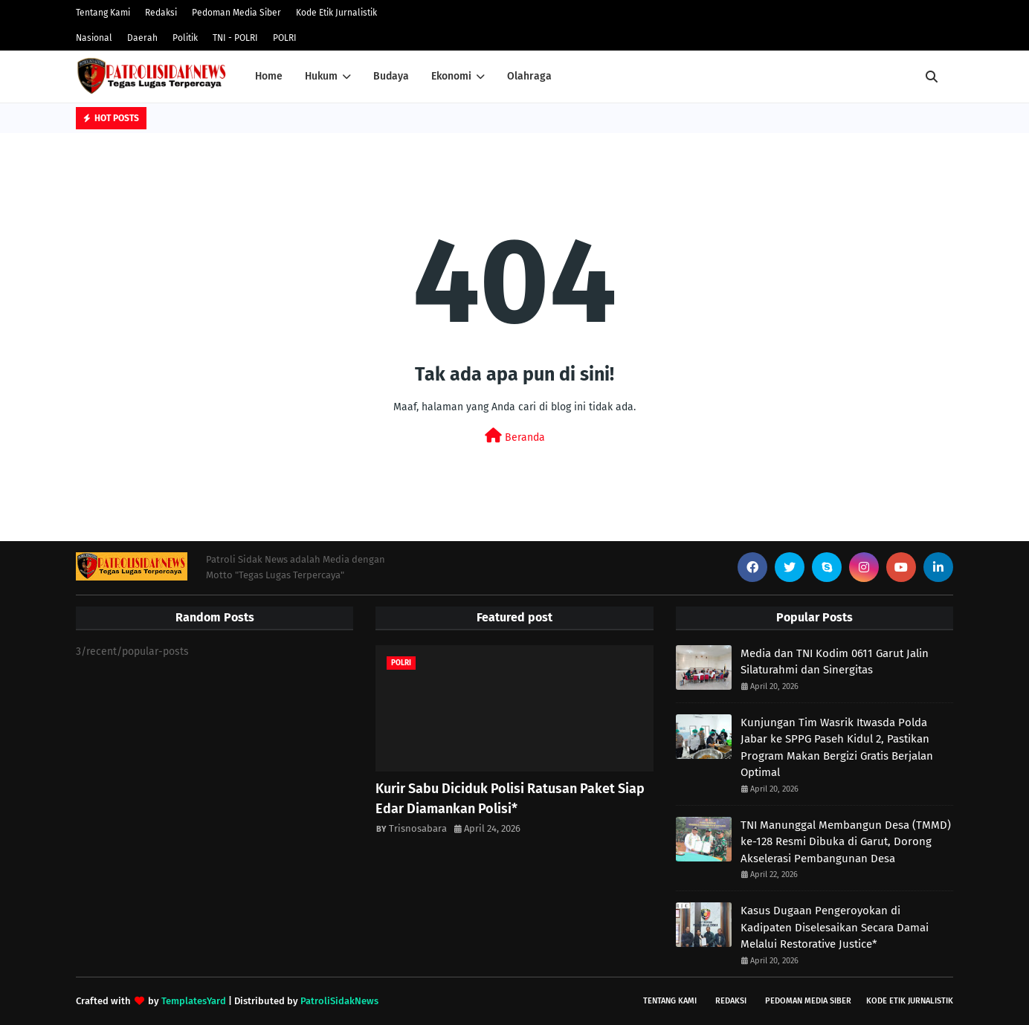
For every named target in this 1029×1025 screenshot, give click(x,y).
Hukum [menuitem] (321, 76)
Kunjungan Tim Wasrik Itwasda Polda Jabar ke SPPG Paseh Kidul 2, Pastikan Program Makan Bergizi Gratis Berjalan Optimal (837, 748)
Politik (185, 38)
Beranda (515, 436)
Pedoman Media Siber (236, 12)
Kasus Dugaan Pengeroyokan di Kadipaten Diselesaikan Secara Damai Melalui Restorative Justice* (835, 927)
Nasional (94, 38)
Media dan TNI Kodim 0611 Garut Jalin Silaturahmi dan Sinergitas (835, 662)
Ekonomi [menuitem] (451, 76)
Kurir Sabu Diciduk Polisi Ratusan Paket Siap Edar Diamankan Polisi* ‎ (510, 798)
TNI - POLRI (235, 38)
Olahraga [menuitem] (529, 76)
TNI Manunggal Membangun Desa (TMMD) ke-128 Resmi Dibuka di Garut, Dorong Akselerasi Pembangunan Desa (846, 841)
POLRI (285, 38)
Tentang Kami (103, 12)
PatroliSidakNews (339, 1000)
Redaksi (161, 12)
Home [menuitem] (269, 76)
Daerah (142, 38)
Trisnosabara (418, 828)
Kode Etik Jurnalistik (336, 12)
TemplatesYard (193, 1000)
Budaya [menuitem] (391, 76)
